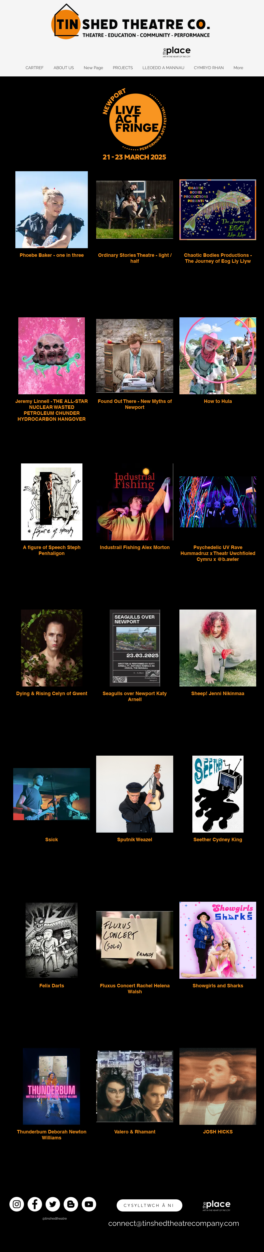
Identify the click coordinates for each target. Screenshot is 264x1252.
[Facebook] (34, 1204)
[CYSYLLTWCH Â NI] (149, 1205)
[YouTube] (89, 1204)
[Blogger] (71, 1204)
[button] (63, 68)
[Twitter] (53, 1204)
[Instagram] (16, 1204)
